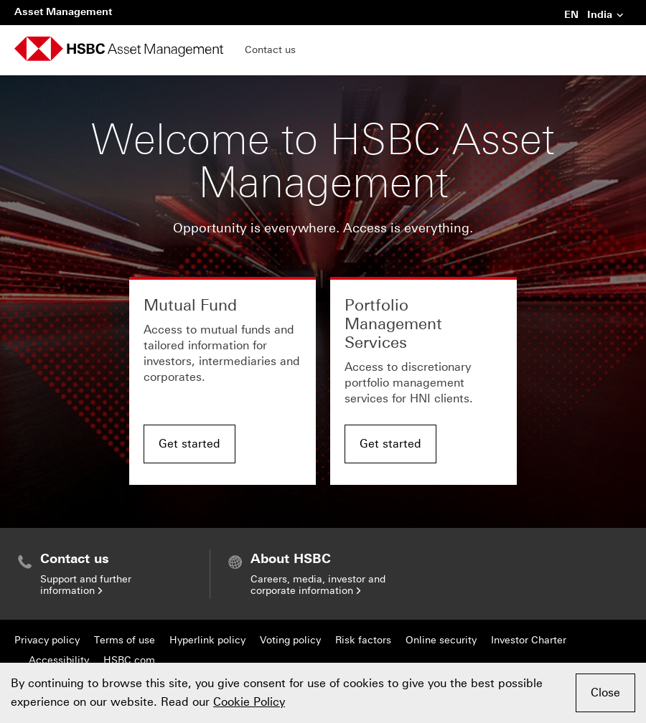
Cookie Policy (249, 702)
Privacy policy (47, 640)
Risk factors (363, 640)
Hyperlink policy (207, 640)
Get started (189, 443)
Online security (441, 640)
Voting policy (290, 640)
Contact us (270, 50)
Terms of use (124, 640)
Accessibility (59, 660)
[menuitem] (112, 573)
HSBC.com (129, 660)
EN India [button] (594, 16)
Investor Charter (528, 640)
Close (605, 692)
